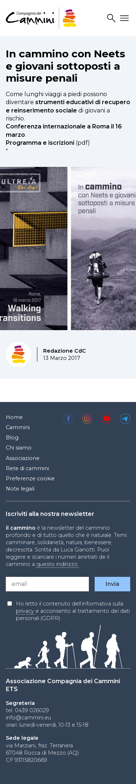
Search (112, 18)
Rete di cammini (27, 468)
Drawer (125, 18)
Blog (12, 437)
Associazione (23, 458)
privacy (26, 611)
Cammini (18, 427)
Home (14, 417)
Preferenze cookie (30, 478)
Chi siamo (19, 447)
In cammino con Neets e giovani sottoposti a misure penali (65, 66)
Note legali (20, 488)
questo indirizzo (57, 564)
